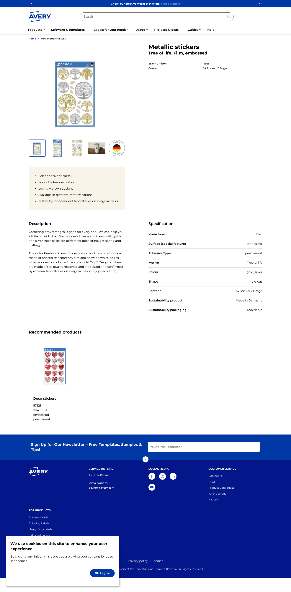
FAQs (211, 481)
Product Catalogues (221, 487)
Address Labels (38, 517)
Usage (140, 29)
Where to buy (217, 493)
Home (32, 38)
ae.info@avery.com (101, 487)
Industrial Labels (39, 535)
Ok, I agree (102, 573)
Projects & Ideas (166, 29)
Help (211, 29)
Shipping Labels (39, 523)
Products (35, 29)
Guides (193, 29)
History (213, 499)
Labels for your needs (110, 29)
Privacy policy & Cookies (145, 561)
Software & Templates (68, 29)
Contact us (215, 475)
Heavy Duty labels (40, 529)
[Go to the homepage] (40, 17)
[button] (37, 148)
